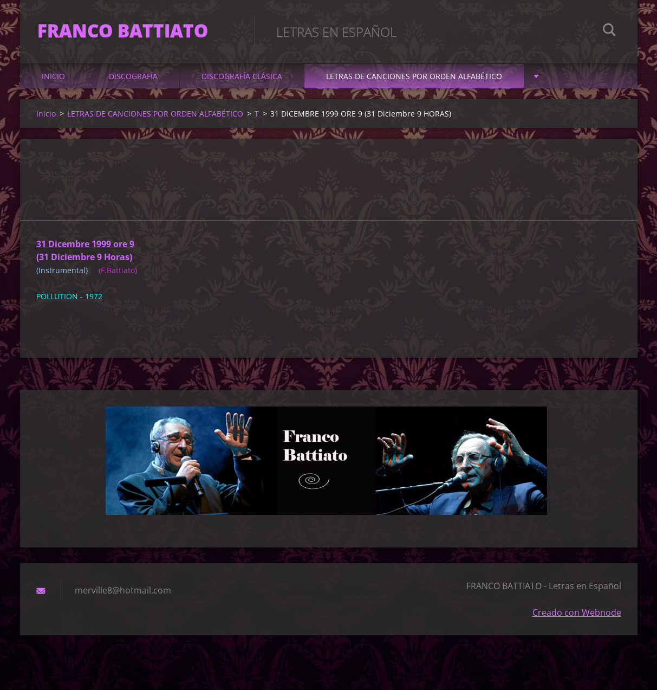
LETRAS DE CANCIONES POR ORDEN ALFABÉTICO (414, 82)
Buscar (609, 31)
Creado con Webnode (576, 618)
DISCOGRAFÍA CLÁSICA (241, 82)
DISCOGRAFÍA (133, 82)
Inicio (53, 82)
